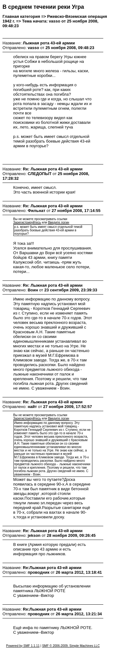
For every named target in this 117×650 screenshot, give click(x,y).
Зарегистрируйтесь (27, 222)
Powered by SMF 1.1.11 (22, 645)
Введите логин (58, 222)
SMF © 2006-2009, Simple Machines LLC (71, 645)
